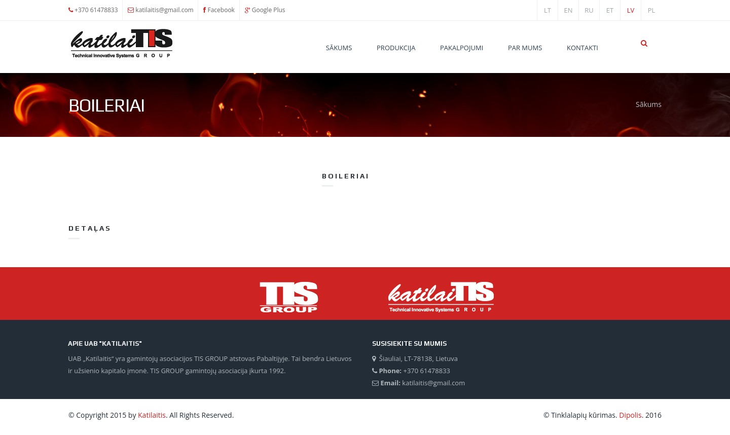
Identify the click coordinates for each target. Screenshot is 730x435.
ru (589, 10)
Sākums (339, 47)
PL (651, 10)
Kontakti (582, 47)
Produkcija (396, 47)
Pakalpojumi (461, 47)
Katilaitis (152, 415)
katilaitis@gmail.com (164, 10)
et (609, 10)
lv (631, 10)
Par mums (525, 47)
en (568, 10)
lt (547, 10)
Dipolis (630, 415)
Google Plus (268, 10)
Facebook (220, 10)
